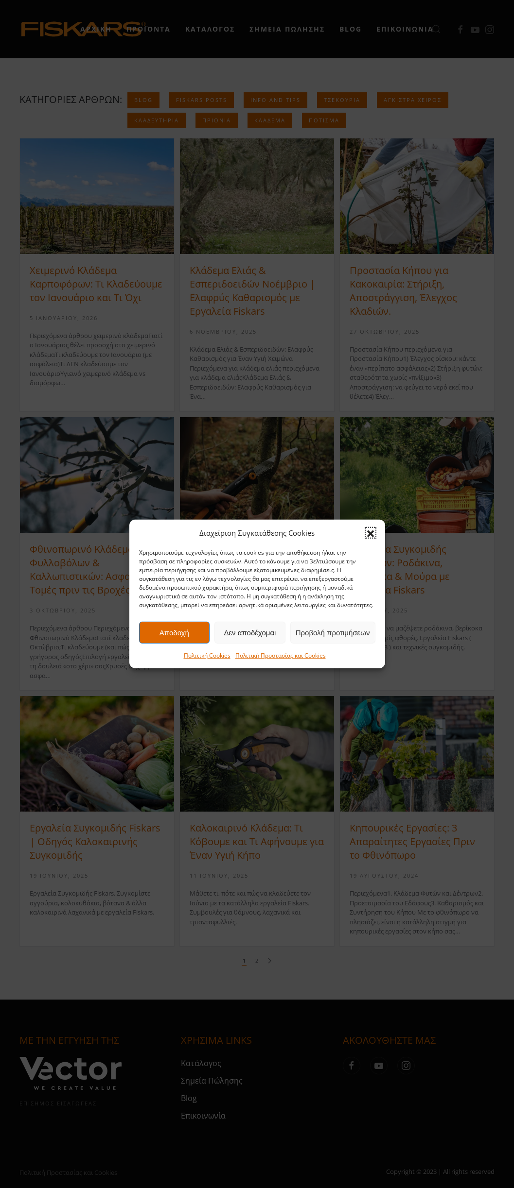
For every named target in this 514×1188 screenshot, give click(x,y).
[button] (370, 533)
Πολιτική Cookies (207, 655)
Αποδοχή (174, 632)
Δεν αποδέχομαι (250, 632)
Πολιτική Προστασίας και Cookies (280, 655)
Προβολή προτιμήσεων (333, 632)
